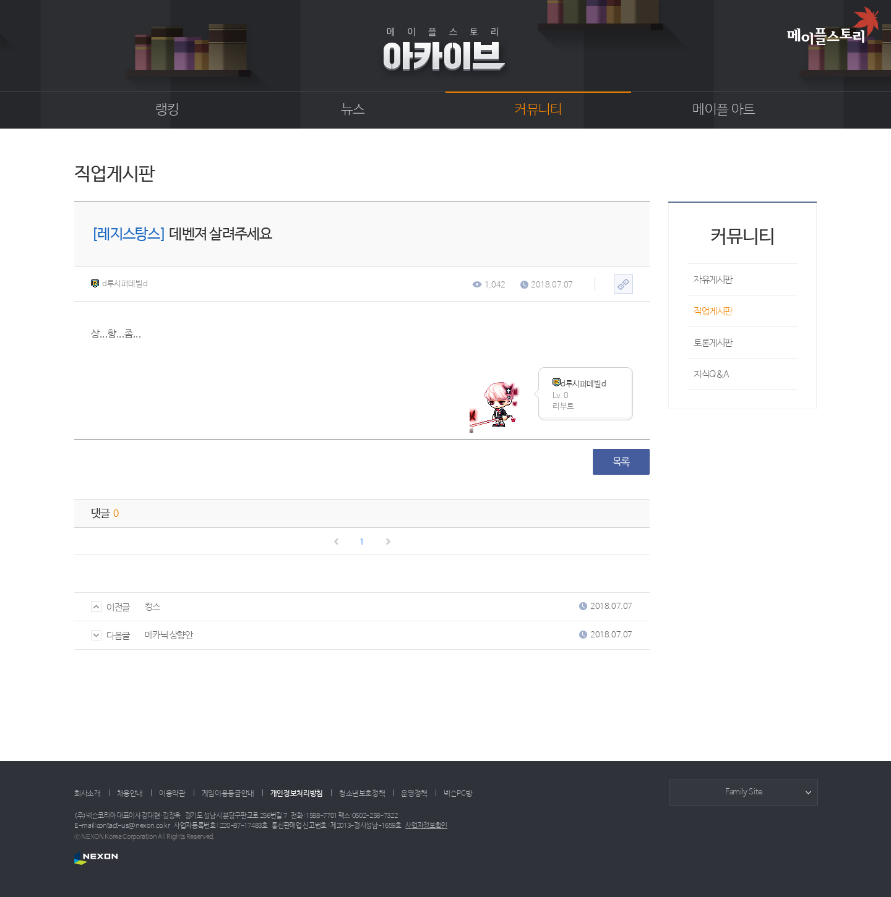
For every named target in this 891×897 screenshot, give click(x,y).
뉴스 (353, 110)
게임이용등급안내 (228, 793)
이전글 (110, 607)
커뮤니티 (538, 110)
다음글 (110, 636)
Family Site (743, 792)
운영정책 (414, 793)
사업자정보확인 (426, 826)
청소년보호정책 (362, 793)
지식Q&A (712, 374)
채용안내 (130, 793)
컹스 (152, 607)
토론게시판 (713, 343)
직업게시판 (713, 311)
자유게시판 (713, 279)
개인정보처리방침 (296, 793)
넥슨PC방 (458, 793)
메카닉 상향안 (169, 635)
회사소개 (87, 793)
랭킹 (167, 110)
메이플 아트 (723, 110)
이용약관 (172, 793)
